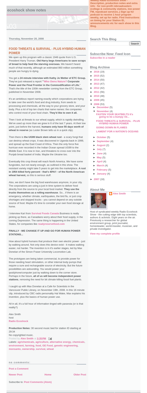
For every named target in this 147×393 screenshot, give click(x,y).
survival (40, 349)
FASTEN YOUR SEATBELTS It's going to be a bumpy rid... (114, 115)
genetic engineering (66, 345)
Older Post (80, 374)
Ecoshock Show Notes (26, 10)
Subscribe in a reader (102, 57)
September (103, 141)
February (102, 169)
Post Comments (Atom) (38, 382)
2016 (97, 71)
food (38, 345)
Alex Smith (119, 193)
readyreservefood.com (51, 223)
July (100, 149)
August (101, 145)
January (102, 173)
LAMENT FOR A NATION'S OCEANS (117, 131)
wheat (50, 349)
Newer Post (15, 374)
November (103, 111)
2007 (97, 179)
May (99, 157)
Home (47, 374)
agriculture (42, 341)
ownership (28, 349)
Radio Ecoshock (18, 321)
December (103, 107)
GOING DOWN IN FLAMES (111, 127)
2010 (97, 96)
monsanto (15, 349)
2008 (97, 104)
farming (29, 345)
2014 (97, 79)
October (102, 137)
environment (16, 345)
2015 (97, 75)
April (100, 161)
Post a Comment (19, 368)
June (100, 153)
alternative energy (60, 341)
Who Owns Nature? (56, 81)
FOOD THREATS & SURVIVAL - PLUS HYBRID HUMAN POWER (118, 122)
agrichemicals (26, 341)
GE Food (47, 345)
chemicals (78, 341)
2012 (97, 88)
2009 (97, 100)
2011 (97, 92)
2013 (97, 83)
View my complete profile (105, 233)
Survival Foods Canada (45, 213)
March (101, 165)
